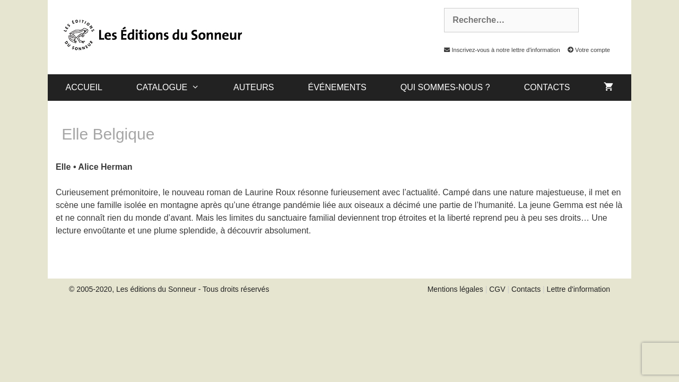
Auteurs (253, 87)
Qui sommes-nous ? (445, 87)
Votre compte (586, 50)
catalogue (176, 87)
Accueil (84, 87)
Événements (337, 87)
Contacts (547, 87)
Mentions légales (455, 289)
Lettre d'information (578, 289)
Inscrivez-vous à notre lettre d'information (499, 50)
